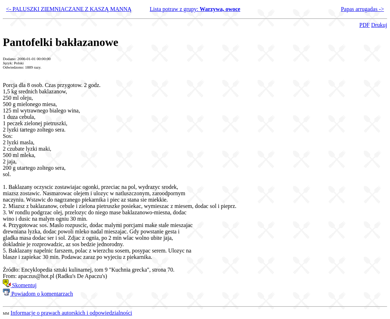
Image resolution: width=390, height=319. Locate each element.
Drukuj (379, 25)
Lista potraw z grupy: (195, 9)
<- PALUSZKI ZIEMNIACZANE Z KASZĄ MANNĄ (69, 9)
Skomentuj (19, 285)
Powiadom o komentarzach (38, 294)
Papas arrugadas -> (362, 9)
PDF (364, 25)
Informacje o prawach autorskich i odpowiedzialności (71, 313)
